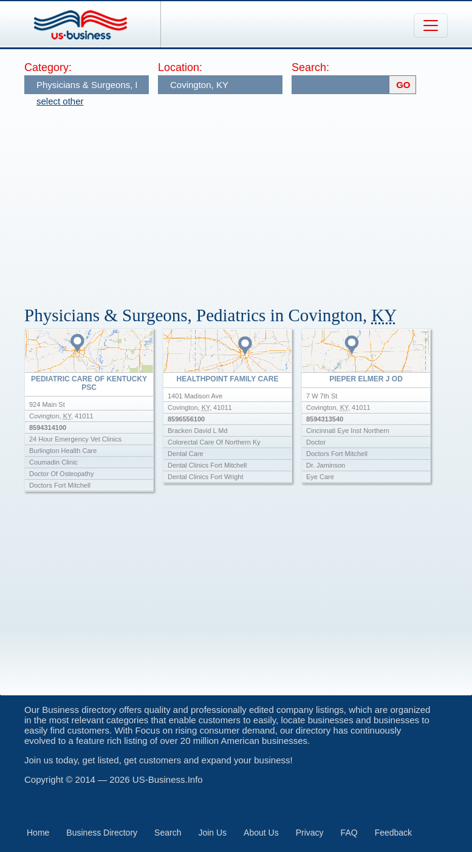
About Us (261, 832)
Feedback (393, 832)
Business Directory (101, 832)
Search (167, 832)
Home (38, 832)
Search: (310, 67)
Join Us (212, 832)
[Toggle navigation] (431, 25)
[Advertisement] (248, 200)
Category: (48, 67)
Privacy (310, 832)
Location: (180, 67)
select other (60, 101)
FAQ (349, 832)
